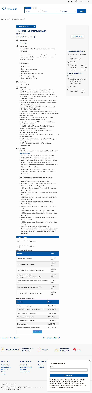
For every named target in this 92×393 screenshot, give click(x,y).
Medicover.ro (4, 19)
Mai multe (38, 332)
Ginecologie (23, 43)
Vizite (27, 8)
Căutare (82, 11)
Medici (33, 8)
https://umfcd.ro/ (25, 153)
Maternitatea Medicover (76, 51)
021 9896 (88, 1)
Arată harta (77, 36)
